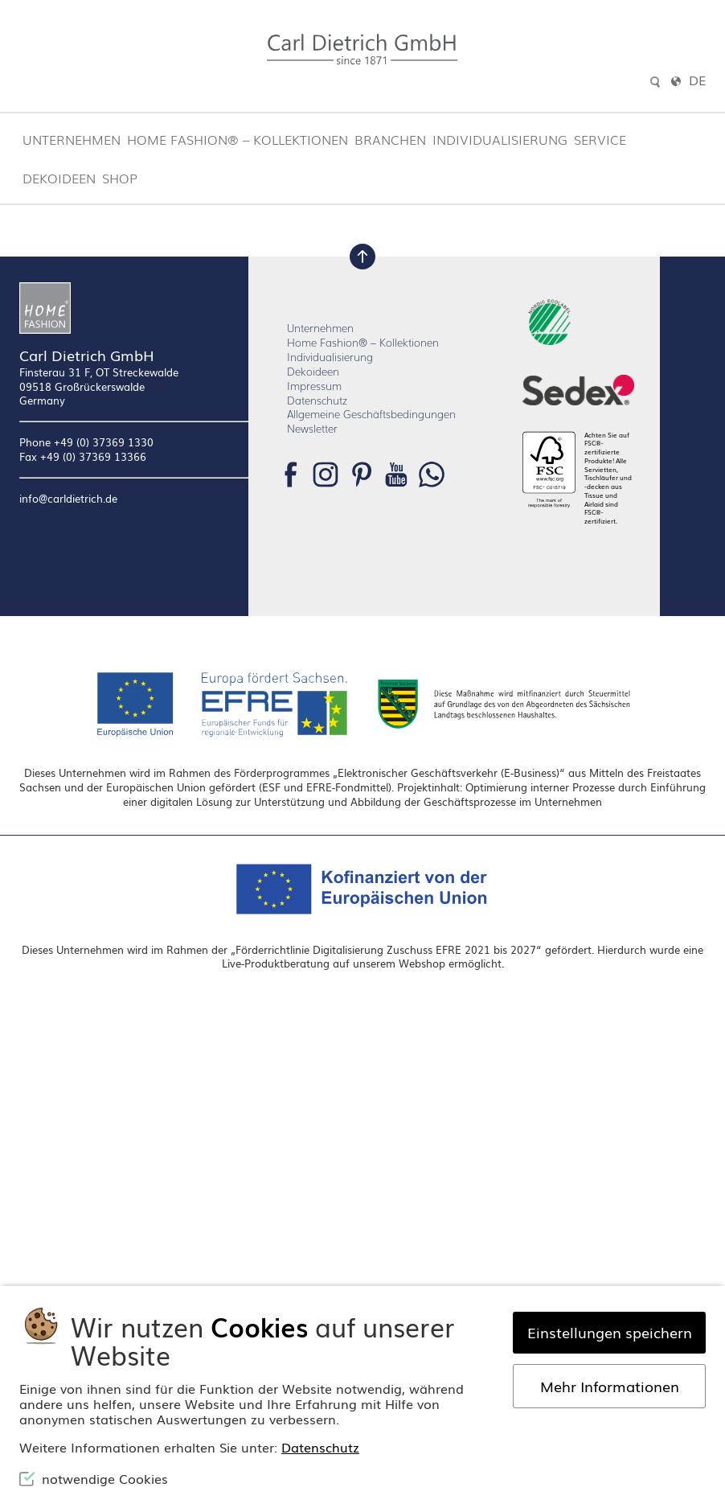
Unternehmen (72, 139)
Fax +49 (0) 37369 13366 (82, 693)
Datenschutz (317, 635)
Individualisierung (499, 139)
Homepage (618, 319)
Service (600, 139)
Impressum (314, 621)
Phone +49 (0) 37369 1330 (86, 678)
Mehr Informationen (609, 1385)
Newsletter (312, 664)
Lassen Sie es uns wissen (373, 301)
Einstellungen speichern (609, 1331)
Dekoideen (59, 177)
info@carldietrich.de (68, 735)
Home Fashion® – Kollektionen (237, 139)
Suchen (456, 419)
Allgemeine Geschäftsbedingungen (371, 650)
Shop (119, 177)
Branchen (390, 139)
